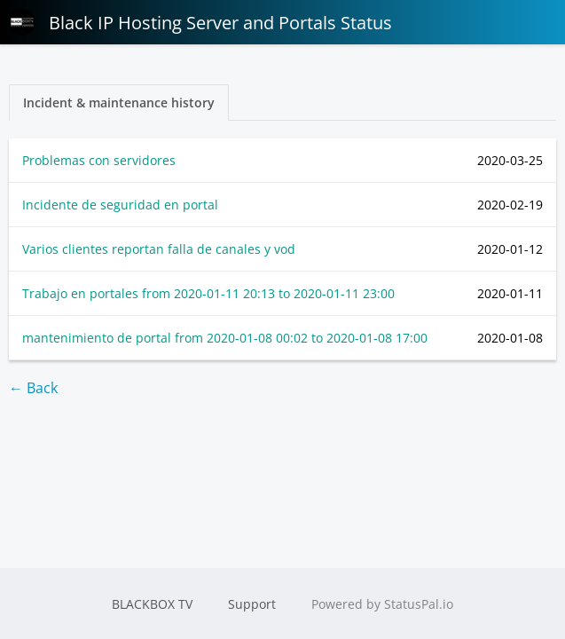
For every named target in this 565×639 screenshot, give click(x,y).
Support (252, 604)
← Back (33, 388)
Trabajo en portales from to (208, 293)
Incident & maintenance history (119, 102)
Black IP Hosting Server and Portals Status (200, 22)
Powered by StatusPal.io (382, 604)
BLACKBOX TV (152, 604)
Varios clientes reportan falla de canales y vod (158, 249)
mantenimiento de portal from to (225, 337)
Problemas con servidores (99, 160)
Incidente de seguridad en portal (120, 204)
